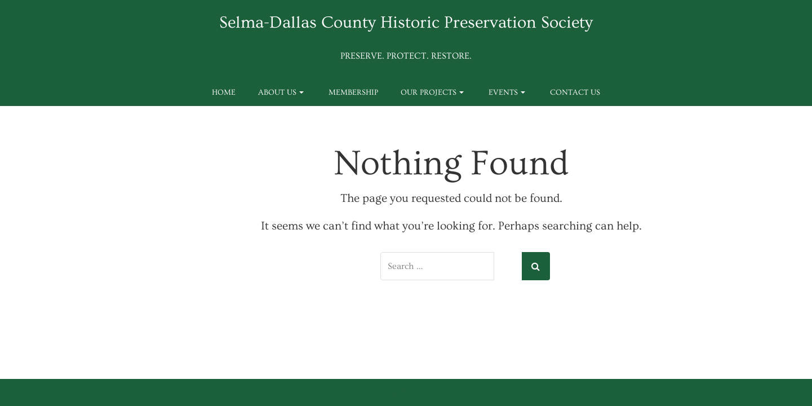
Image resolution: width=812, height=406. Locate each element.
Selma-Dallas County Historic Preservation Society (406, 23)
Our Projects (432, 92)
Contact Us (575, 92)
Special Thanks (402, 392)
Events (507, 92)
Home (224, 92)
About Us (281, 92)
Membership (353, 92)
